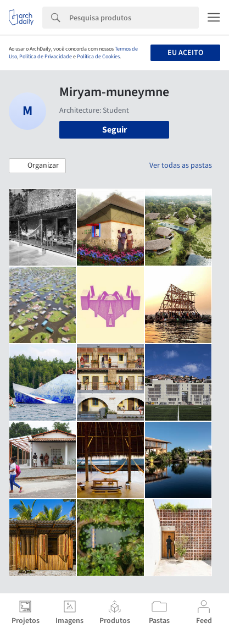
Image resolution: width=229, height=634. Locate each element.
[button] (37, 166)
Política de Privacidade (45, 56)
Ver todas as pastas (180, 165)
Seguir (114, 130)
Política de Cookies (98, 56)
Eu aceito (185, 52)
